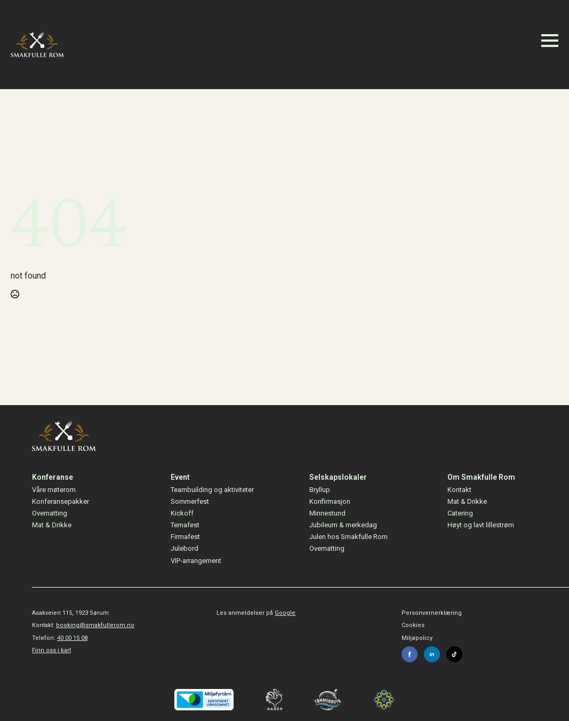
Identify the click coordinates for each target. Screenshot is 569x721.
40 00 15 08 (72, 638)
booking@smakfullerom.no (95, 625)
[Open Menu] (549, 40)
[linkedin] (432, 654)
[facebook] (410, 654)
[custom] (454, 654)
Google (285, 612)
